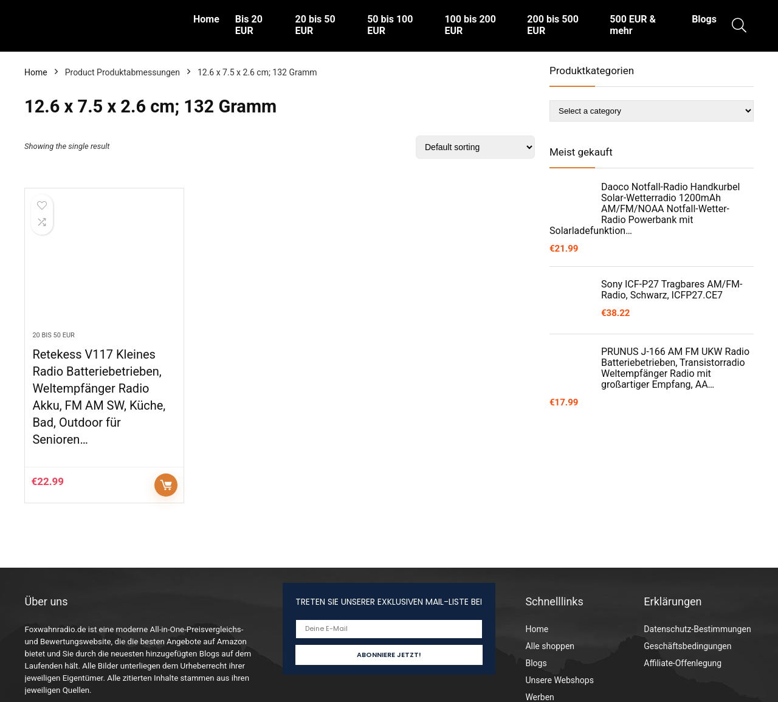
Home (206, 19)
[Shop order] (475, 147)
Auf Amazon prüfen (166, 485)
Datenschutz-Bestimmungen (697, 629)
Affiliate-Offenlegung (682, 663)
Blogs (704, 19)
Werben (539, 697)
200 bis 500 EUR (552, 24)
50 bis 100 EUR (390, 24)
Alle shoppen (549, 646)
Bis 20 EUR (249, 24)
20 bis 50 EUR (315, 24)
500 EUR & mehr (633, 24)
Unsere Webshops (559, 680)
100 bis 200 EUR (469, 24)
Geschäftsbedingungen (687, 646)
